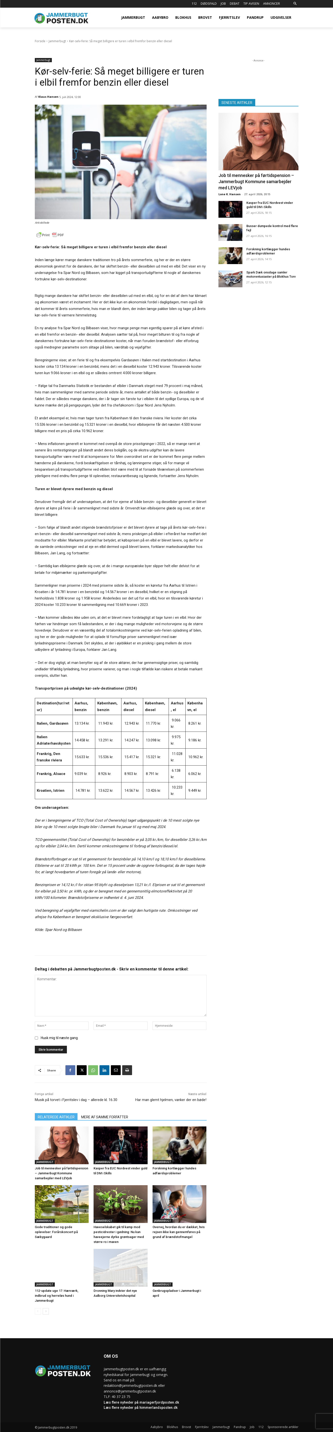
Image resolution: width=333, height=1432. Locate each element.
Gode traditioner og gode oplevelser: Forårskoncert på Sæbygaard (56, 1232)
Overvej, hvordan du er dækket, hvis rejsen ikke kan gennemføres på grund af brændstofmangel (179, 1232)
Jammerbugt (57, 41)
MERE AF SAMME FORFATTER (104, 1117)
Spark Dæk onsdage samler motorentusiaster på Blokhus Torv (271, 274)
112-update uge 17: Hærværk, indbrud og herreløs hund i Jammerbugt (56, 1295)
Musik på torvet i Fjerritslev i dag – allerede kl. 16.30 (76, 1100)
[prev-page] (38, 1311)
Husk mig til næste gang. (59, 1038)
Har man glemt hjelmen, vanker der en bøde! (170, 1100)
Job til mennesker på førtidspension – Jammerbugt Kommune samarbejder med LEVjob (61, 1173)
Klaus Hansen (48, 96)
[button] (295, 3)
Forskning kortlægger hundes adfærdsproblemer (268, 251)
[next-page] (46, 1311)
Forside (40, 41)
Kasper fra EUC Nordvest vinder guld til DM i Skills (269, 205)
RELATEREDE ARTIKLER (56, 1117)
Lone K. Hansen (229, 194)
